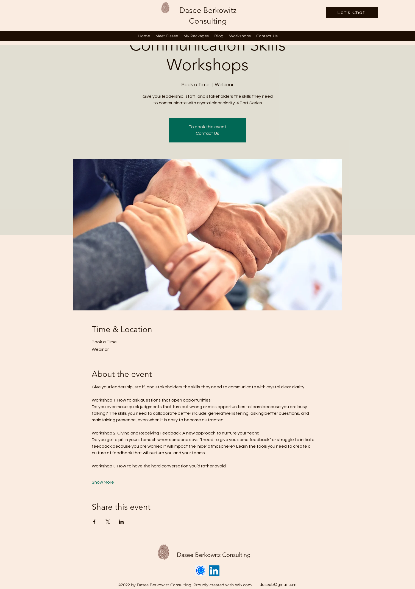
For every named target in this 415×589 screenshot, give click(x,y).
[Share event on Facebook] (94, 522)
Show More (103, 482)
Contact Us (207, 133)
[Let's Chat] (352, 12)
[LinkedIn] (214, 570)
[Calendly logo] (200, 570)
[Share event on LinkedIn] (121, 522)
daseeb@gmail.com (278, 585)
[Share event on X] (107, 522)
